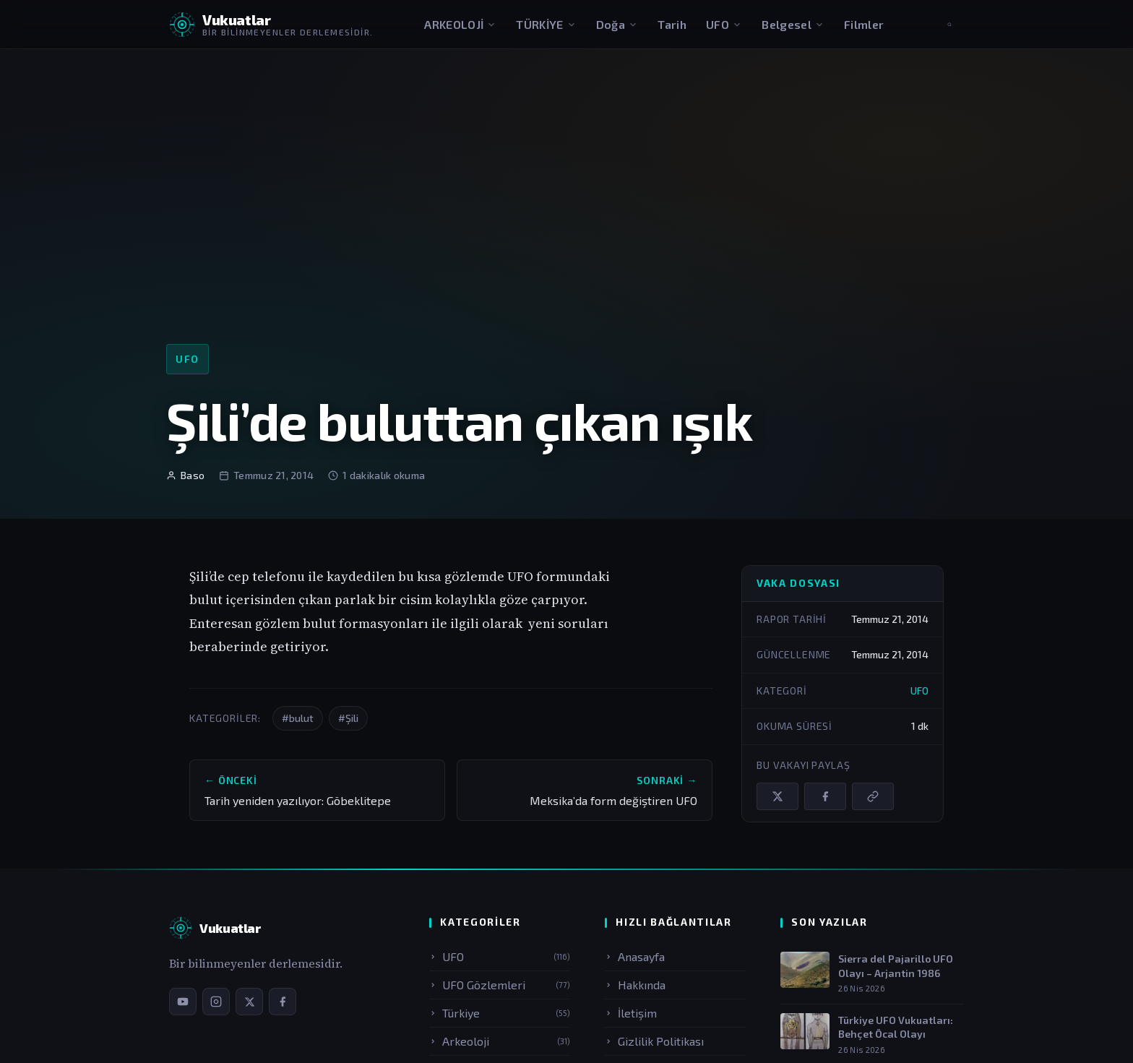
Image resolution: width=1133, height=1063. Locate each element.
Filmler (864, 24)
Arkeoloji (499, 1041)
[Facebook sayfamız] (282, 1001)
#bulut (298, 718)
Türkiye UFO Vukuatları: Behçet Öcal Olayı (895, 1027)
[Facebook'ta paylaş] (825, 796)
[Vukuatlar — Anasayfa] (215, 927)
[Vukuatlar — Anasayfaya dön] (271, 25)
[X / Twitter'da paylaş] (777, 796)
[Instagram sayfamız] (216, 1001)
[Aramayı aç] (949, 24)
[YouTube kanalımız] (183, 1001)
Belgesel (793, 24)
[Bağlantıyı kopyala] (873, 796)
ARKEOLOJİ (460, 24)
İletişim (631, 1013)
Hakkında (635, 984)
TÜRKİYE (546, 24)
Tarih (672, 24)
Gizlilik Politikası (654, 1041)
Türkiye (499, 1013)
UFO (724, 24)
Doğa (617, 24)
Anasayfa (635, 956)
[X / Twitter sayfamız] (249, 1001)
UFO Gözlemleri (499, 984)
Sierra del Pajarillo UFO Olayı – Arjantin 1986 (895, 965)
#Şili (348, 718)
